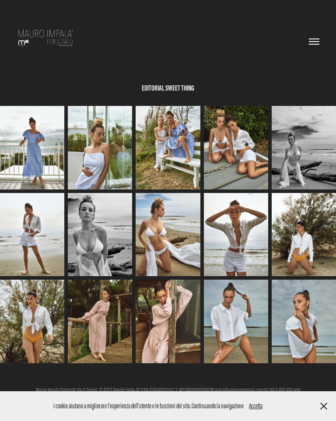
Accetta (255, 406)
